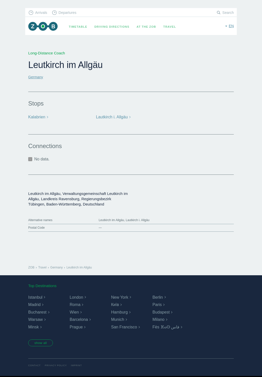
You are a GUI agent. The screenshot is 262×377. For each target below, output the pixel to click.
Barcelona (79, 319)
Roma (75, 304)
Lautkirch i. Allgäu (111, 117)
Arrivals (42, 13)
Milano (158, 319)
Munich (117, 319)
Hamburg (119, 312)
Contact (34, 366)
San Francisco (124, 327)
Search (228, 13)
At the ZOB (148, 26)
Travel (171, 26)
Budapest (161, 312)
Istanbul (35, 297)
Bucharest (37, 312)
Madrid (34, 304)
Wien (74, 312)
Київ (115, 304)
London (76, 297)
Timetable (80, 26)
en (231, 26)
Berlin (157, 297)
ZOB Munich (43, 27)
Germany (36, 77)
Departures (69, 13)
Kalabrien (36, 117)
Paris (156, 304)
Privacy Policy (57, 366)
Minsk (33, 327)
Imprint (79, 366)
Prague (76, 327)
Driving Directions (113, 26)
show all (42, 343)
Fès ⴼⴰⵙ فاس (165, 327)
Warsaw (35, 319)
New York (119, 297)
